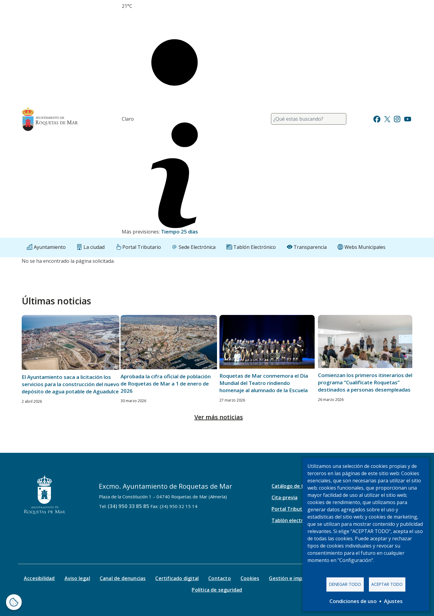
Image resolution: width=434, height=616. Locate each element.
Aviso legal (77, 578)
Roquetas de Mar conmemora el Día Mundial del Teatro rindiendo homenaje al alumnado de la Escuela (263, 383)
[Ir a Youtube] (407, 118)
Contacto (219, 578)
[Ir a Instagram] (397, 118)
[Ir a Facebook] (376, 118)
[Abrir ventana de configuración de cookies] (14, 602)
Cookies (250, 578)
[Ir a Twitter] (387, 118)
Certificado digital (177, 578)
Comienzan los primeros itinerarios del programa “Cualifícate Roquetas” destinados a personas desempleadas (365, 382)
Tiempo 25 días (179, 231)
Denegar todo (345, 584)
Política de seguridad (217, 589)
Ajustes (393, 601)
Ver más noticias (218, 417)
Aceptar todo (387, 584)
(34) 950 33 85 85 (128, 506)
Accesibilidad (39, 578)
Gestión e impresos (292, 578)
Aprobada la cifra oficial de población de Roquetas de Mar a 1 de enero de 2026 (166, 383)
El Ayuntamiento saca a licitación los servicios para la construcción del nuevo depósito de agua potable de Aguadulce (70, 384)
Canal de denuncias (123, 578)
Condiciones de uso (353, 601)
